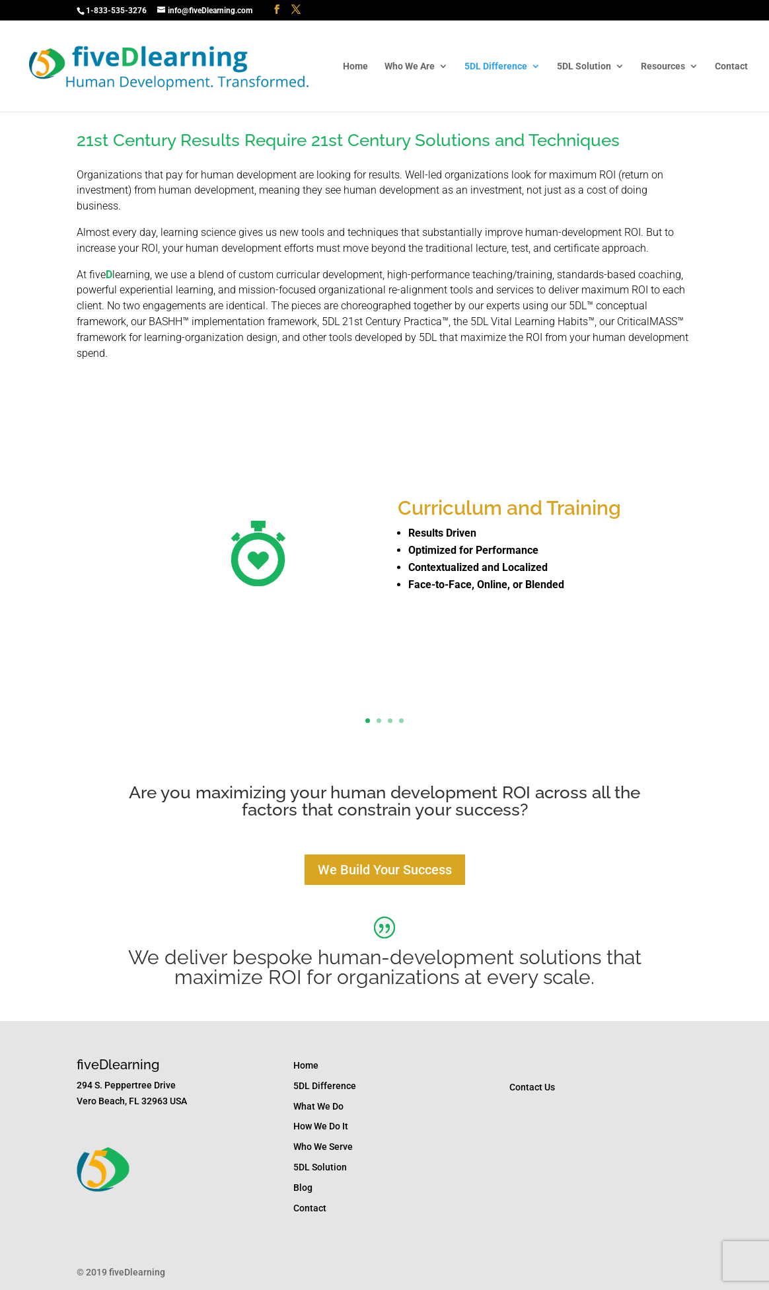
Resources (663, 66)
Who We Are (409, 66)
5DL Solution (584, 66)
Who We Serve (323, 1146)
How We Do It (320, 1126)
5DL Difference (495, 66)
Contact (731, 66)
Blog (302, 1187)
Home (355, 66)
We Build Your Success (385, 870)
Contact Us (532, 1087)
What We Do (318, 1106)
